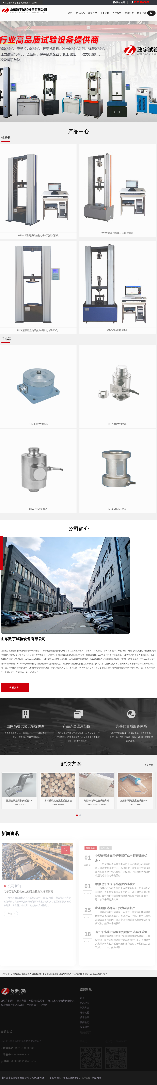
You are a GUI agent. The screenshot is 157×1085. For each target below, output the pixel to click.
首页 (70, 13)
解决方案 (92, 13)
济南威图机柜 (17, 974)
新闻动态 (129, 13)
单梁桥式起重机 (90, 974)
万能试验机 (102, 974)
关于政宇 (117, 13)
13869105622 (141, 2)
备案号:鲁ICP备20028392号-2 (64, 1078)
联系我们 (141, 13)
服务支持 (104, 13)
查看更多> (15, 687)
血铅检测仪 (37, 974)
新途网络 (96, 1078)
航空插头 (27, 974)
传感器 (6, 339)
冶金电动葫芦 (65, 974)
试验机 (6, 138)
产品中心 (80, 13)
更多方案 (150, 765)
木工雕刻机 (77, 974)
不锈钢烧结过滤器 (51, 974)
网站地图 (120, 2)
